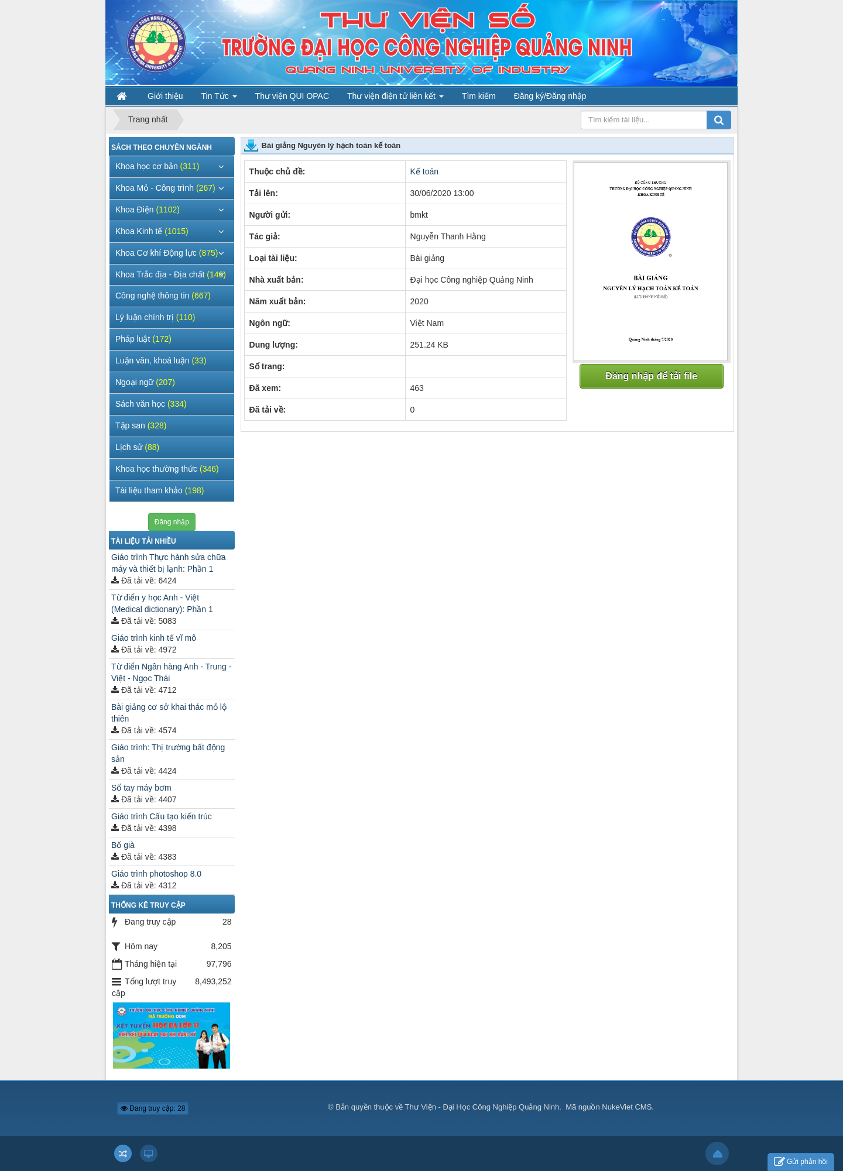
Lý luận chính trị (155, 317)
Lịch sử (137, 447)
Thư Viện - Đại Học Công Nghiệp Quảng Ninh (482, 1107)
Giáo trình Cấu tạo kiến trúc (161, 816)
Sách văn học (151, 403)
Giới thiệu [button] (165, 96)
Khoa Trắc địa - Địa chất (170, 274)
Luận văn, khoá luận (160, 360)
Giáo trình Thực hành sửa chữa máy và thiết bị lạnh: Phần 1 (168, 563)
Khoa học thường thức (167, 468)
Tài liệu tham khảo (159, 490)
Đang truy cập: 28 (153, 1108)
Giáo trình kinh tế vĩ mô (153, 638)
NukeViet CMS (627, 1107)
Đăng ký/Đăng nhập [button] (550, 96)
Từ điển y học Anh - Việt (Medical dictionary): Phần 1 (162, 603)
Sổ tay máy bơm (141, 787)
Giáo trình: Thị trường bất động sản (168, 753)
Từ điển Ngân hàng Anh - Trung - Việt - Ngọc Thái (171, 672)
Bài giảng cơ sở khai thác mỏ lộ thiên (169, 712)
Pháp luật (143, 339)
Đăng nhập (172, 522)
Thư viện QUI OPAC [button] (292, 96)
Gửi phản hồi (801, 1161)
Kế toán (424, 171)
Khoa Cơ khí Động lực (166, 252)
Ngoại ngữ (145, 382)
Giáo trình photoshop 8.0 (156, 873)
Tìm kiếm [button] (479, 96)
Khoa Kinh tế (152, 231)
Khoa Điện (147, 209)
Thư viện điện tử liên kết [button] (395, 98)
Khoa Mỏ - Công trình (165, 188)
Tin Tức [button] (219, 98)
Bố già (123, 845)
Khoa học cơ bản (157, 166)
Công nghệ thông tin (163, 295)
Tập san (140, 425)
